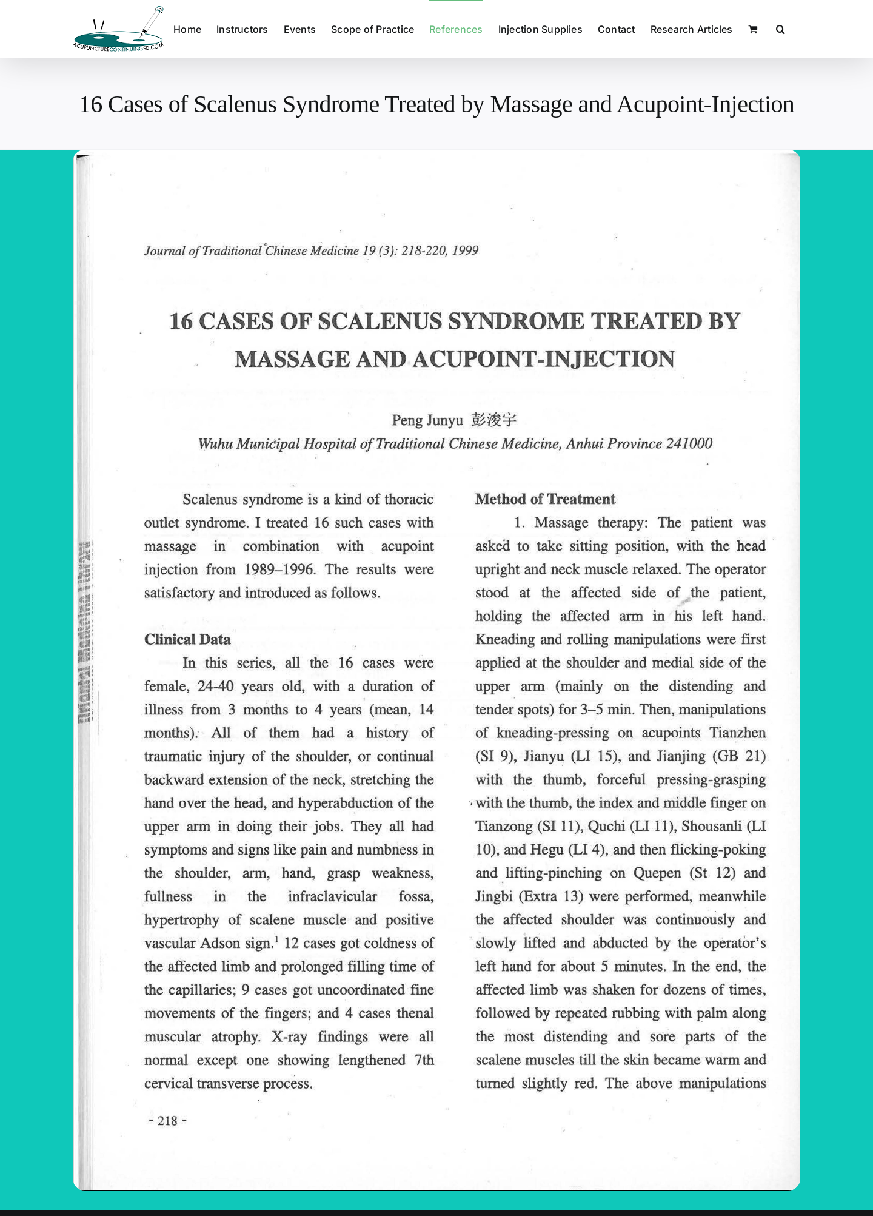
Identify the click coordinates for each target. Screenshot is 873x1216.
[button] (780, 29)
